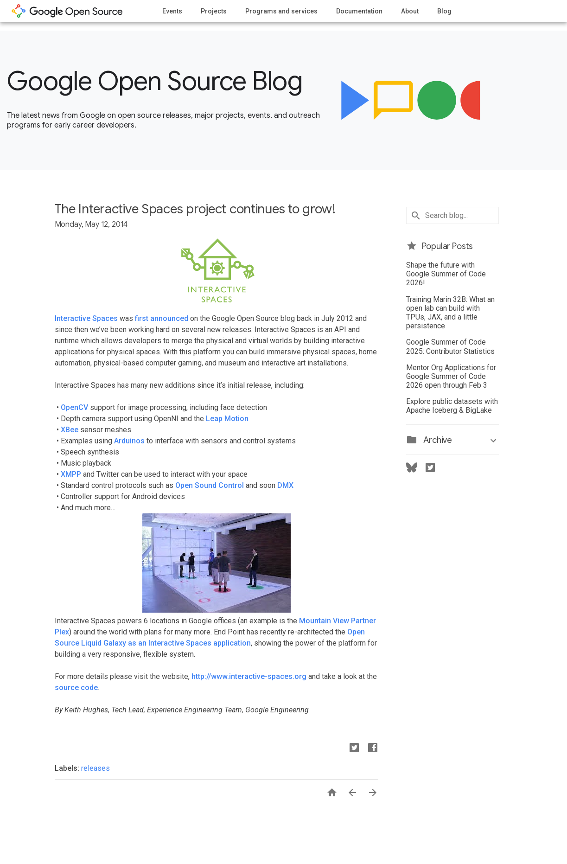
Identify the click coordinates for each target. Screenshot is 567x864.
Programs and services (281, 11)
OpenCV (74, 407)
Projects (214, 11)
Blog (444, 11)
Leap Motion (227, 418)
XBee (69, 429)
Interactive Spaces (86, 318)
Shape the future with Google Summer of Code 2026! (446, 274)
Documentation (359, 11)
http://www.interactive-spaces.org (248, 676)
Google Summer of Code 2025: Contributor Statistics (450, 346)
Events (172, 11)
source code (76, 687)
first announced (161, 318)
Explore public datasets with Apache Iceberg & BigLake (452, 406)
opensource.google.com (67, 11)
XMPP (71, 474)
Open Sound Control (208, 485)
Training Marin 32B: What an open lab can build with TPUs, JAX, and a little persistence (450, 313)
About (410, 11)
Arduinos (129, 440)
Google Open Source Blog (154, 81)
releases (95, 768)
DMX (285, 485)
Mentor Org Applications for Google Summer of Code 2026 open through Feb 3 (451, 376)
